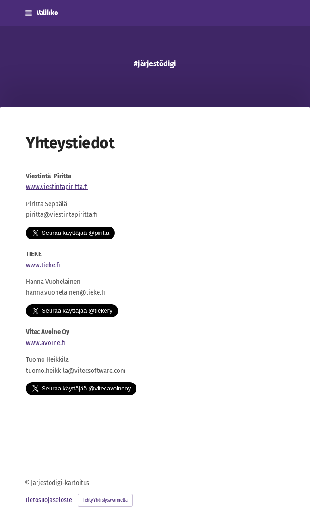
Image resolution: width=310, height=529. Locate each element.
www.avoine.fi (45, 343)
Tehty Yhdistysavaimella (105, 500)
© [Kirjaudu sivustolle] (28, 483)
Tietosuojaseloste (48, 500)
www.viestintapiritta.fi (57, 187)
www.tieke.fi (43, 265)
